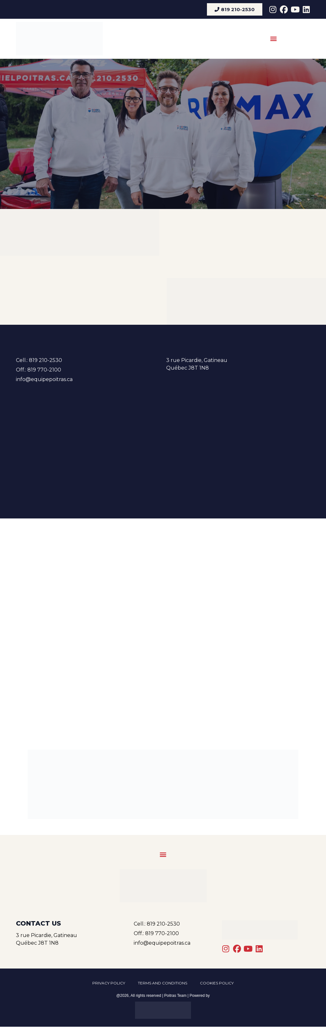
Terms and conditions (162, 983)
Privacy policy (108, 983)
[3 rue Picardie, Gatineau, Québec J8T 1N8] (163, 439)
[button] (273, 38)
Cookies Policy (217, 983)
